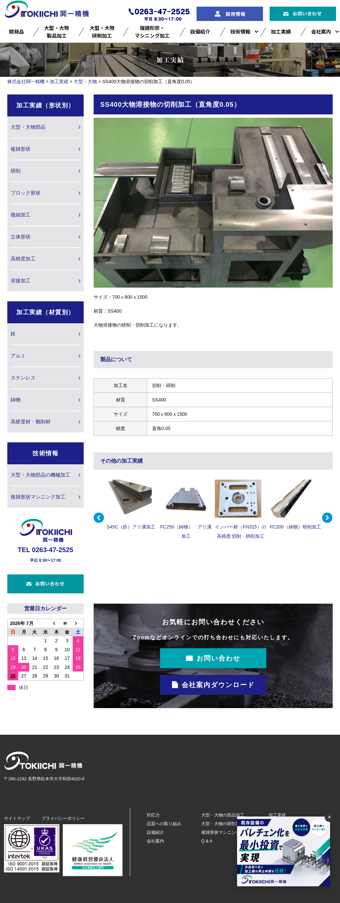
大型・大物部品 (28, 127)
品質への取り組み (164, 823)
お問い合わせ (218, 658)
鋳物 (16, 399)
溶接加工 (21, 280)
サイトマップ (17, 818)
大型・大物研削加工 (102, 31)
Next (327, 518)
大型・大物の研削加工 (222, 823)
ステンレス (23, 377)
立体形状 (21, 236)
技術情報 (240, 31)
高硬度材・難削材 (30, 421)
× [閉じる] (329, 817)
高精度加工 (23, 258)
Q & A (206, 840)
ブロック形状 (26, 193)
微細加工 (21, 215)
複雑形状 (21, 149)
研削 (16, 171)
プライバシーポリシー (63, 818)
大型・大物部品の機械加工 (40, 475)
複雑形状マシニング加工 (38, 497)
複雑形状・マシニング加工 (152, 31)
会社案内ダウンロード (218, 684)
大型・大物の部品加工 (222, 815)
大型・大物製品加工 (56, 31)
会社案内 (321, 31)
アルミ (18, 356)
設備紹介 (200, 31)
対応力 (153, 815)
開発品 (16, 31)
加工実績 (281, 31)
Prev (99, 518)
